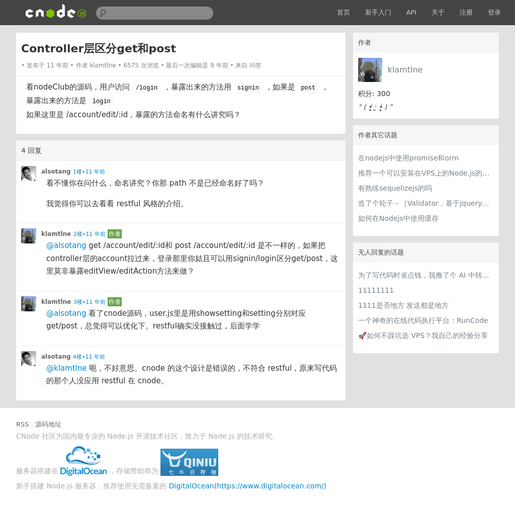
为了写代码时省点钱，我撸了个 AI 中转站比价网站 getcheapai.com (426, 275)
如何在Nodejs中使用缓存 (398, 218)
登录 (494, 12)
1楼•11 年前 (89, 171)
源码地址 (48, 424)
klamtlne (405, 69)
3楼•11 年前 (89, 302)
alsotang (56, 171)
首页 (343, 12)
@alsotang (66, 245)
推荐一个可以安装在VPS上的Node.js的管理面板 (426, 173)
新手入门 (378, 12)
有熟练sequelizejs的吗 (395, 188)
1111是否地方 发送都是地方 (403, 305)
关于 (438, 12)
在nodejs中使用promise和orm (408, 158)
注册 (466, 12)
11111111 (376, 290)
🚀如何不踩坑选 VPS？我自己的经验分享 (423, 335)
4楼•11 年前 (89, 357)
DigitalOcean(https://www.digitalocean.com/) (248, 486)
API (411, 12)
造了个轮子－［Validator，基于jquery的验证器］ (426, 203)
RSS (22, 424)
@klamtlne (66, 368)
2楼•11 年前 (89, 234)
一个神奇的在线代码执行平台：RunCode (423, 320)
